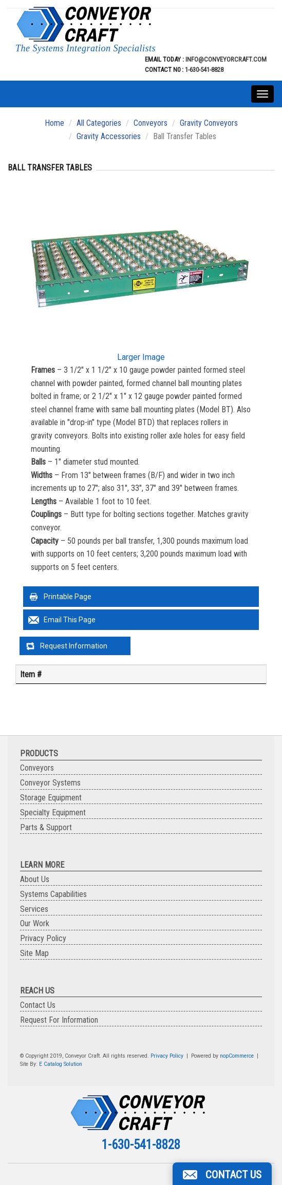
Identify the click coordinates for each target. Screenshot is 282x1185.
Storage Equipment (51, 797)
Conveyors (150, 123)
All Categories (99, 123)
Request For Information (59, 1020)
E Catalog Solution (60, 1064)
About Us (34, 879)
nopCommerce (237, 1056)
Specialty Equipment (53, 812)
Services (34, 909)
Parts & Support (46, 827)
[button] (222, 1173)
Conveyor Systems (50, 783)
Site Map (34, 953)
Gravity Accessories (109, 136)
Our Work (34, 923)
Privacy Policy (43, 938)
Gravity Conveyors (209, 123)
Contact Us (37, 1005)
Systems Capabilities (53, 894)
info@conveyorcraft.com (225, 59)
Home (54, 123)
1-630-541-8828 (204, 69)
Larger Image (141, 357)
